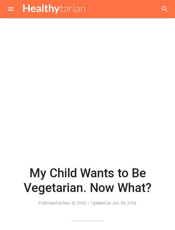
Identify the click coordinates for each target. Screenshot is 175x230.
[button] (11, 9)
